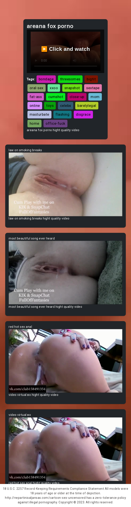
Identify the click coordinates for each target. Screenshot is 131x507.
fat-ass (36, 97)
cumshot (55, 97)
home (34, 123)
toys (50, 105)
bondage (46, 79)
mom (95, 97)
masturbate (39, 114)
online (35, 105)
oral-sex (36, 88)
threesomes (70, 79)
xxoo (54, 88)
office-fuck (55, 123)
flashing (62, 114)
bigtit (91, 79)
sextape (93, 88)
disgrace (83, 114)
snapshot (72, 88)
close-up (77, 97)
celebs (65, 105)
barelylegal (86, 105)
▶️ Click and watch (65, 49)
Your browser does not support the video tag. (65, 184)
